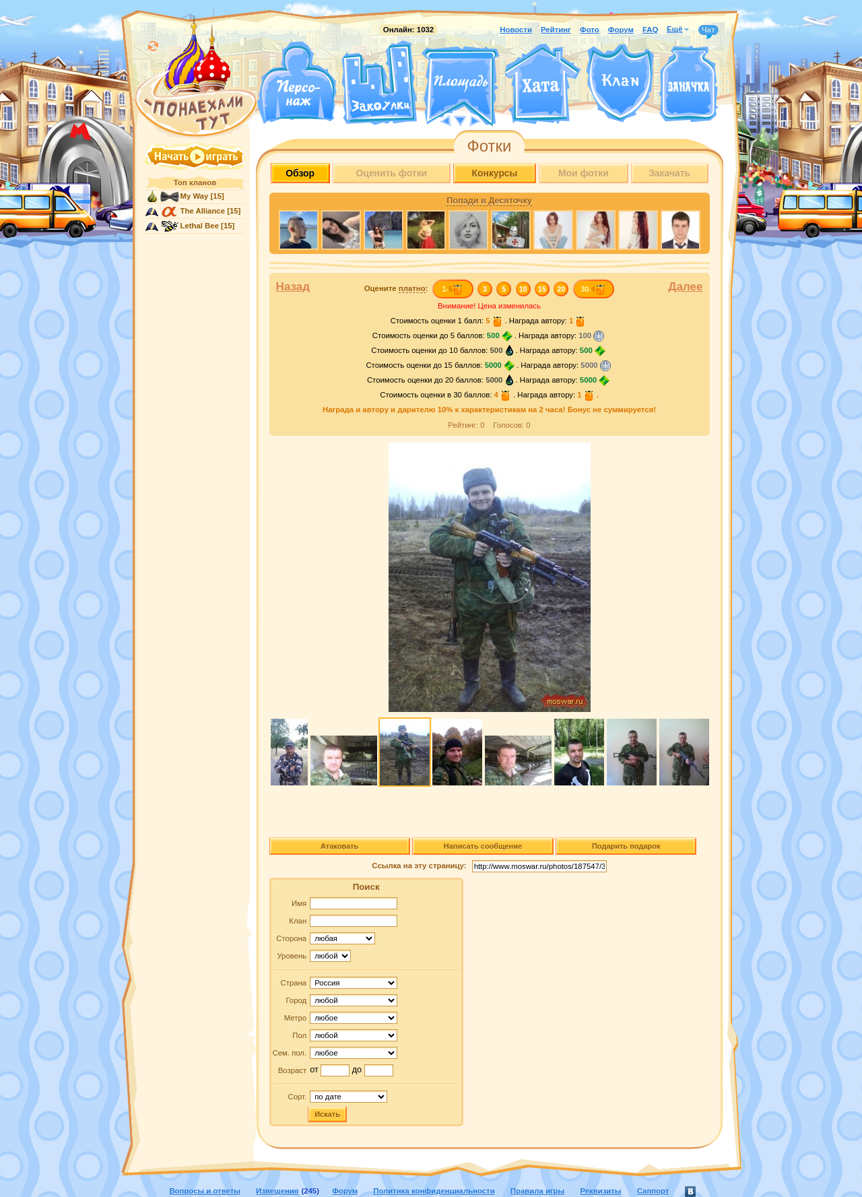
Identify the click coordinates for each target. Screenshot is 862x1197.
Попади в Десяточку (488, 200)
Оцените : (396, 288)
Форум (621, 30)
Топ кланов (195, 183)
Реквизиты (600, 1191)
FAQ (650, 30)
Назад (293, 286)
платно (412, 288)
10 (523, 289)
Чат (708, 30)
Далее (685, 286)
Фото (589, 30)
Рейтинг (556, 30)
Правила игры (537, 1191)
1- (452, 289)
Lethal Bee (199, 226)
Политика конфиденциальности (433, 1191)
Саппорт (653, 1191)
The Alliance (203, 211)
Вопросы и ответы (204, 1191)
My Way (194, 196)
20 (561, 289)
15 (542, 289)
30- (593, 289)
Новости (516, 30)
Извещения (277, 1191)
